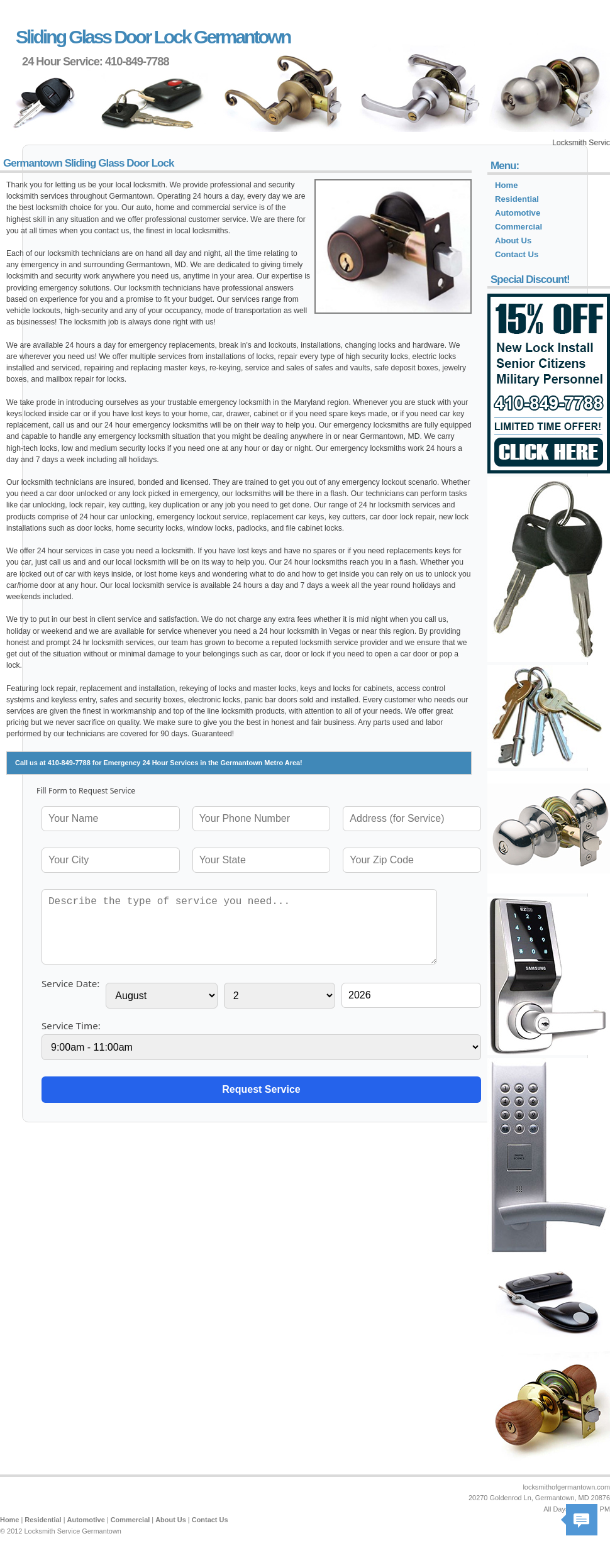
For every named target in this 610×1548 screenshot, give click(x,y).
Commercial (518, 226)
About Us (513, 240)
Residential (517, 199)
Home (506, 185)
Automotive (517, 213)
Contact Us (516, 254)
